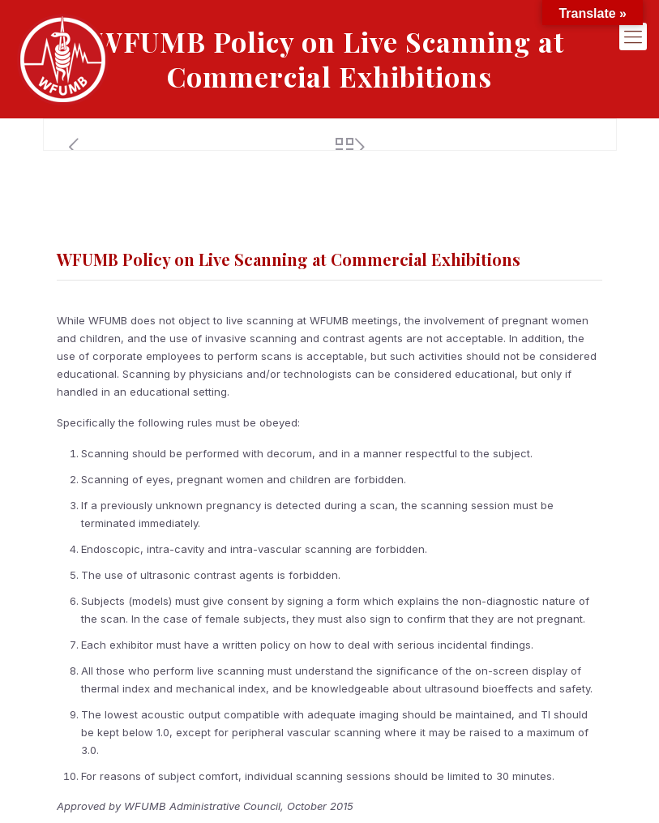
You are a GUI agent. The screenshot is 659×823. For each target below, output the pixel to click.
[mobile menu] (633, 36)
